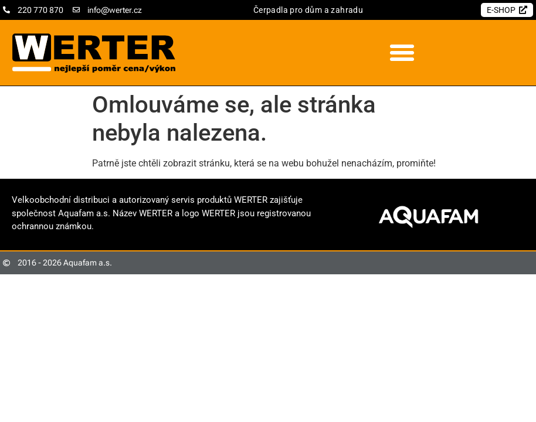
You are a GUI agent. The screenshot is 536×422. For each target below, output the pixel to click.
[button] (402, 53)
